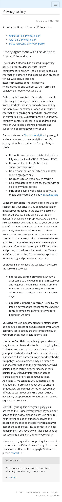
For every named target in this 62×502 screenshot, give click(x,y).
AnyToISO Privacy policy (23, 39)
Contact (13, 477)
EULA (45, 492)
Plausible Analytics (33, 135)
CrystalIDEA (54, 495)
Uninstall (55, 492)
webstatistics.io (49, 194)
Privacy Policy (33, 492)
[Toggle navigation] (55, 4)
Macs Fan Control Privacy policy (27, 43)
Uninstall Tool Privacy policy (25, 35)
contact (15, 453)
